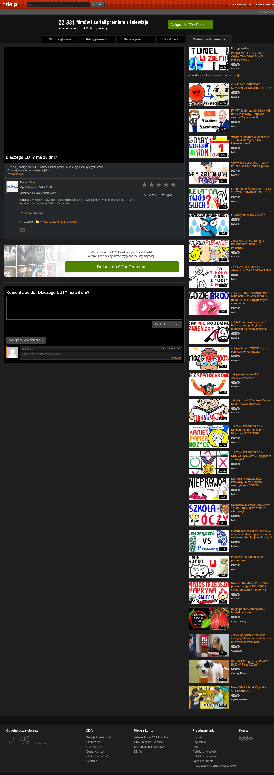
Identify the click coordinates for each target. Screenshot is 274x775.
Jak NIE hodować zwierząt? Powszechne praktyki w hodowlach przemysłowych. (249, 326)
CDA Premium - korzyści (148, 742)
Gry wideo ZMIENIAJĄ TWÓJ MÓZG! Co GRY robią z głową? (250, 164)
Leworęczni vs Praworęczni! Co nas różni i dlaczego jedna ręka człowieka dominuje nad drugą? (251, 534)
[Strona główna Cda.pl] (12, 4)
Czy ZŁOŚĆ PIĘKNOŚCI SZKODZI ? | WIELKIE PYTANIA (251, 86)
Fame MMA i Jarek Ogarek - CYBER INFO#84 (248, 689)
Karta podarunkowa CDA (149, 746)
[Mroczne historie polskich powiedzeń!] (208, 566)
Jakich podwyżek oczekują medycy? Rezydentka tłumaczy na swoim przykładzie (251, 638)
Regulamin (199, 742)
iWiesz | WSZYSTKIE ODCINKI (58, 221)
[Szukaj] (58, 4)
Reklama (91, 761)
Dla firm (138, 751)
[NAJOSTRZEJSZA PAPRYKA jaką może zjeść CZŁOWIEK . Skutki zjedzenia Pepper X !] (208, 592)
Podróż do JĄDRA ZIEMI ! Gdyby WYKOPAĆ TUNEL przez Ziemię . (247, 56)
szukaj (98, 5)
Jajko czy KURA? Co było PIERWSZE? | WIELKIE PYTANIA (247, 244)
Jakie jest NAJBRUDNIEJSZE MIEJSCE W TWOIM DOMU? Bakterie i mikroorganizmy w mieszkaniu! (249, 298)
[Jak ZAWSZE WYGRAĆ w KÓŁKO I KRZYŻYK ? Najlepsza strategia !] (208, 462)
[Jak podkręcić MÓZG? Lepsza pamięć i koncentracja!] (208, 358)
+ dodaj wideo (266, 11)
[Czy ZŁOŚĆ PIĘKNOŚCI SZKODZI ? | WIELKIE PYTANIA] (208, 94)
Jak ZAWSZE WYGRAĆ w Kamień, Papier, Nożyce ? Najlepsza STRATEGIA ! (247, 430)
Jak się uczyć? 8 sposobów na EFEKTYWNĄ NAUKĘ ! (250, 402)
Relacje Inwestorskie (98, 737)
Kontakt (197, 737)
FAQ (195, 746)
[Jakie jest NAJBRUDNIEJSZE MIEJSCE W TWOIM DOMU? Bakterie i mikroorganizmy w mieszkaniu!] (208, 303)
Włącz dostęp (15, 173)
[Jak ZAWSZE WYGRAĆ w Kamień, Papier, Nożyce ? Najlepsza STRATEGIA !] (208, 436)
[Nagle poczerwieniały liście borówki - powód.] (208, 618)
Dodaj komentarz (167, 324)
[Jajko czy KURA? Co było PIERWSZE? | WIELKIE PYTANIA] (208, 250)
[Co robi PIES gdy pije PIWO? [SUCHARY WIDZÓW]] (208, 671)
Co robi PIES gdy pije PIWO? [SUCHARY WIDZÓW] (249, 663)
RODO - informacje (204, 756)
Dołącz (190, 25)
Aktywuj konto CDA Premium (151, 737)
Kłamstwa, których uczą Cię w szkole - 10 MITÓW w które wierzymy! (250, 508)
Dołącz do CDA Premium (121, 266)
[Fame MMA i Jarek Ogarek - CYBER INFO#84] (208, 697)
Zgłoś (167, 195)
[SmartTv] (28, 746)
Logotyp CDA (94, 746)
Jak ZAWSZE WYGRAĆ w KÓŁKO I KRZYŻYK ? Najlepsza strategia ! (251, 456)
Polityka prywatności (205, 751)
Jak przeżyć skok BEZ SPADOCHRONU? (245, 376)
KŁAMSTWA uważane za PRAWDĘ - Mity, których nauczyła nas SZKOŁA (246, 482)
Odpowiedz (175, 358)
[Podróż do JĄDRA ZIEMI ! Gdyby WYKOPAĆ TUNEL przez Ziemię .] (208, 58)
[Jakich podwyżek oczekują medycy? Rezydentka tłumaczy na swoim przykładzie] (208, 645)
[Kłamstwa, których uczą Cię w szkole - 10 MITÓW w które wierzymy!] (208, 514)
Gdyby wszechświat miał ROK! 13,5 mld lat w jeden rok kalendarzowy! (250, 140)
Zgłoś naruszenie (203, 761)
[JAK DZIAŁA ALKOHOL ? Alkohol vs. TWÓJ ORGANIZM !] (208, 277)
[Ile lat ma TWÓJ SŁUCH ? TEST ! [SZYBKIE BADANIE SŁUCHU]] (208, 198)
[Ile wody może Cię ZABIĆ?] (208, 224)
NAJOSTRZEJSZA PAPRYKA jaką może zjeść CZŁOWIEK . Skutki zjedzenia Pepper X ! (249, 586)
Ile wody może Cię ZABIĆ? (248, 215)
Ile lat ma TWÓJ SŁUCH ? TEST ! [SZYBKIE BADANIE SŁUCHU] (251, 190)
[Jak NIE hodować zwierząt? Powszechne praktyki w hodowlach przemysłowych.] (208, 332)
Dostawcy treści (95, 751)
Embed (150, 195)
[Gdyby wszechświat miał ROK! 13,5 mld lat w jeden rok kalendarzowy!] (208, 146)
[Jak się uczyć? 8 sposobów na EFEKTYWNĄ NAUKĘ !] (208, 410)
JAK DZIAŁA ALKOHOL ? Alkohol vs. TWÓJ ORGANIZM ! (251, 269)
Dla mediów (93, 742)
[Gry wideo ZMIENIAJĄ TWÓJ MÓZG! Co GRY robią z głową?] (208, 172)
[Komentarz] (94, 308)
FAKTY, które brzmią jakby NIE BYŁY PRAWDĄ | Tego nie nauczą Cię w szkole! (250, 114)
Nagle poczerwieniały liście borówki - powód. (248, 610)
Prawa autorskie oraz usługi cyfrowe (214, 765)
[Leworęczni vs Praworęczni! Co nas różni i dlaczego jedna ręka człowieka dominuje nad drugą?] (208, 540)
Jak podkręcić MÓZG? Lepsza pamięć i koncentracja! (250, 350)
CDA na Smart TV (97, 756)
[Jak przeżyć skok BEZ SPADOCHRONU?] (208, 384)
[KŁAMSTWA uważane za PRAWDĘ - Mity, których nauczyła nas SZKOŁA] (208, 488)
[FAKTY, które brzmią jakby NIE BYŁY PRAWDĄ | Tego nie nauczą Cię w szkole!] (208, 120)
